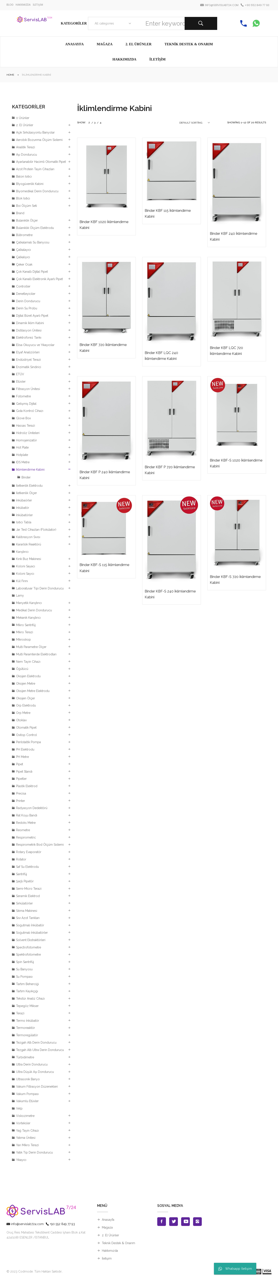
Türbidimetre (25, 1057)
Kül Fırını (22, 581)
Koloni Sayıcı (25, 573)
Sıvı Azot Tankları (28, 918)
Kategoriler (74, 23)
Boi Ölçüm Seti (26, 205)
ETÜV (20, 374)
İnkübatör (22, 507)
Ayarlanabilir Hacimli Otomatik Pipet (41, 161)
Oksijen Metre (25, 683)
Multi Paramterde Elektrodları (36, 654)
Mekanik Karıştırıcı (28, 617)
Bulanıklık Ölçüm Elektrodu (35, 228)
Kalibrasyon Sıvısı (28, 537)
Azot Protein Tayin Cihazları (35, 169)
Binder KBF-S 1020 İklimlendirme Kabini (236, 463)
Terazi (20, 1013)
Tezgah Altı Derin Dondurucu (36, 1042)
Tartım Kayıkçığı (27, 991)
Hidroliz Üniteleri (28, 433)
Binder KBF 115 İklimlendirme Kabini (168, 214)
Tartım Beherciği (27, 984)
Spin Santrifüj (25, 962)
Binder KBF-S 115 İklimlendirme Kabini (104, 568)
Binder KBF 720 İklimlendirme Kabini (103, 348)
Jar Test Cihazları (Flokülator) (36, 529)
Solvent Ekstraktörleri (30, 940)
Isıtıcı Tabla (23, 522)
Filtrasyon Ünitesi (28, 389)
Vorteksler (23, 1123)
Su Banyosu (24, 969)
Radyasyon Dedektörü (31, 808)
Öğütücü (22, 669)
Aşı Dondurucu (26, 154)
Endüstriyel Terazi (28, 359)
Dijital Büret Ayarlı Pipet (32, 315)
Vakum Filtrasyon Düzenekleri (37, 1086)
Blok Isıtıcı (23, 198)
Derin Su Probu (26, 308)
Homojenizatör (26, 440)
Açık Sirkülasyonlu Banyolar (35, 132)
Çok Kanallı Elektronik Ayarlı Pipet (39, 279)
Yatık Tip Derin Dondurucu (34, 1152)
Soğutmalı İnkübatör (30, 925)
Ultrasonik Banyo (28, 1079)
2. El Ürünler (24, 125)
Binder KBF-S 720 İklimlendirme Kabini (235, 580)
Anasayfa (108, 1219)
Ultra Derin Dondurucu (32, 1064)
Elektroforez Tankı (28, 337)
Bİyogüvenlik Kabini (29, 184)
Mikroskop (23, 639)
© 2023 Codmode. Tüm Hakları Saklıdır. (34, 1271)
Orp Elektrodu (26, 705)
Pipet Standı (24, 771)
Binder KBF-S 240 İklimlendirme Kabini (170, 594)
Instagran (197, 1221)
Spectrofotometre (28, 947)
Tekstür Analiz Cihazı (30, 998)
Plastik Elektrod (26, 786)
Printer (20, 801)
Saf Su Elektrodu (27, 866)
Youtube (185, 1221)
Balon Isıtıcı (24, 176)
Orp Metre (23, 713)
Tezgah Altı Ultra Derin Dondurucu (40, 1050)
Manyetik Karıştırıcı (29, 603)
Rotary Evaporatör (28, 852)
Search (201, 23)
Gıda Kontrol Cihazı (29, 411)
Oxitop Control (26, 735)
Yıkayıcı (21, 1160)
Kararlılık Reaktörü (28, 544)
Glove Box (23, 418)
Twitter (173, 1221)
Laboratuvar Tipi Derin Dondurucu (40, 588)
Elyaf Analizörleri (28, 352)
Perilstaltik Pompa (28, 742)
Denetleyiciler (25, 293)
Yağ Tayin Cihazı (27, 1130)
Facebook (161, 1221)
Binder (26, 477)
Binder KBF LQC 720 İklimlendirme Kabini (226, 351)
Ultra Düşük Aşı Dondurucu (35, 1072)
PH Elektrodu (25, 749)
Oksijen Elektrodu (28, 676)
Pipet (19, 764)
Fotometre (23, 396)
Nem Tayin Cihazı (28, 661)
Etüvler (21, 381)
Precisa (21, 793)
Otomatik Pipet (26, 727)
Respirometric (26, 837)
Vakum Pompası (27, 1094)
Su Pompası (24, 976)
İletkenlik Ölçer (26, 493)
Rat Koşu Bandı (26, 815)
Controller (23, 286)
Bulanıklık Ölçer (27, 220)
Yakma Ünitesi (25, 1137)
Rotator (21, 859)
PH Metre (22, 757)
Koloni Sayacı (25, 566)
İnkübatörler (24, 515)
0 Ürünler (22, 118)
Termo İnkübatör (27, 1020)
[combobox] (112, 23)
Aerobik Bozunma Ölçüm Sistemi (39, 140)
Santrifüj (21, 874)
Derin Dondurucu (28, 301)
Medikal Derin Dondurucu (34, 610)
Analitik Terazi (25, 147)
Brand (20, 213)
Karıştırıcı (22, 551)
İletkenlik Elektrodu (29, 485)
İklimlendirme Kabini (30, 469)
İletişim (107, 1258)
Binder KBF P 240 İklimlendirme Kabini (104, 475)
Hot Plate (22, 447)
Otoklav (21, 720)
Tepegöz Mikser (27, 1006)
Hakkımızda (110, 1250)
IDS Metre (23, 462)
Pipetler (21, 778)
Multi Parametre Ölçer (31, 647)
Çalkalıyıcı (23, 257)
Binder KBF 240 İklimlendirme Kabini (233, 237)
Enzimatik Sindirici (28, 367)
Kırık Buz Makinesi (28, 559)
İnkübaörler (24, 500)
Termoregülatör (27, 1035)
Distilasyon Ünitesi (28, 330)
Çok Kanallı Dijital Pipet (32, 271)
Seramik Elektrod (28, 896)
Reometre (23, 830)
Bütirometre (24, 235)
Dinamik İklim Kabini (30, 323)
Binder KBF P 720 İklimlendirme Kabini (170, 470)
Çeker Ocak (24, 264)
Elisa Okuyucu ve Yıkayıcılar (35, 345)
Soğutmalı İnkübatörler (32, 932)
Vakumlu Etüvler (27, 1101)
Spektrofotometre (28, 954)
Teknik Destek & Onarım (118, 1243)
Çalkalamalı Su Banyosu (32, 242)
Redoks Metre (26, 822)
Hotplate (22, 455)
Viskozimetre (25, 1116)
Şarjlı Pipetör (25, 881)
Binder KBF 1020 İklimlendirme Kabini (103, 225)
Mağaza (107, 1227)
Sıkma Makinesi (26, 910)
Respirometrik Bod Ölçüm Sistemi (40, 844)
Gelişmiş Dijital (26, 403)
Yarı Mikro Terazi (27, 1145)
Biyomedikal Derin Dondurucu (37, 191)
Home (10, 74)
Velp (19, 1108)
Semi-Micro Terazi (28, 888)
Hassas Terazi (25, 425)
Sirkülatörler (24, 903)
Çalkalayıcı (23, 249)
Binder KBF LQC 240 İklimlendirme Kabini (161, 356)
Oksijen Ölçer (25, 698)
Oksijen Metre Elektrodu (33, 691)
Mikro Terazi (24, 632)
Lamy (20, 595)
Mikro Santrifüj (26, 625)
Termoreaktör (25, 1028)
